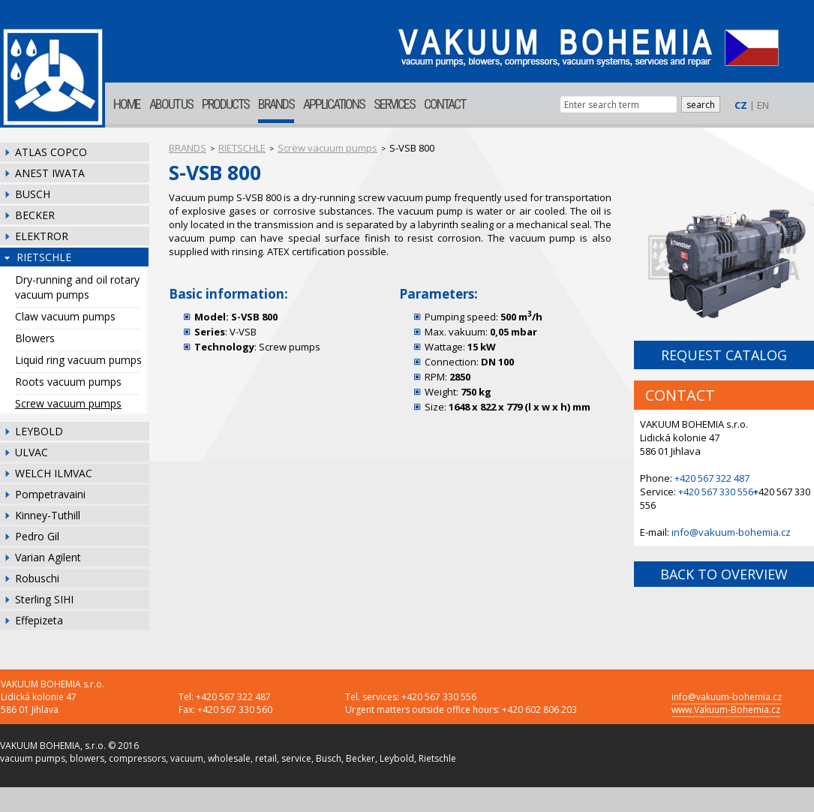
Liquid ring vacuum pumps (78, 360)
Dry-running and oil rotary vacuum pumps (77, 287)
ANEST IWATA (50, 173)
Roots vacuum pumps (68, 381)
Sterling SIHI (44, 599)
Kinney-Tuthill (47, 515)
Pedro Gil (37, 536)
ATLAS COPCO (51, 152)
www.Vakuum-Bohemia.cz (725, 709)
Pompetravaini (50, 494)
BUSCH (32, 194)
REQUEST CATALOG (724, 355)
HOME (126, 104)
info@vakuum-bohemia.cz (731, 532)
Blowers (35, 338)
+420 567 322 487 (711, 478)
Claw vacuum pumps (65, 316)
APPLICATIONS (334, 104)
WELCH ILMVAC (53, 473)
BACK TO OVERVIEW (724, 574)
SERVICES (394, 104)
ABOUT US (171, 104)
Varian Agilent (48, 557)
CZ (740, 105)
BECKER (35, 215)
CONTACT (444, 104)
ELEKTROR (41, 236)
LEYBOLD (39, 431)
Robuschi (37, 578)
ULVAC (31, 452)
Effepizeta (39, 620)
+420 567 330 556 (715, 491)
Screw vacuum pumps (68, 403)
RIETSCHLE (44, 257)
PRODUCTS (225, 104)
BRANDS (276, 104)
